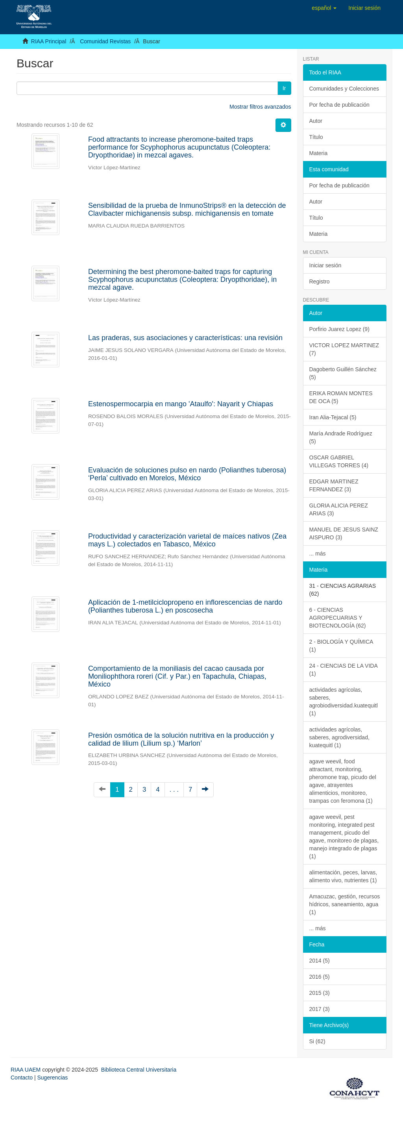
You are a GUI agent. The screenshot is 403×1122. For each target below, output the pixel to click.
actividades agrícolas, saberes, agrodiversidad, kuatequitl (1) (339, 737)
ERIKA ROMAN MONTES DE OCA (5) (341, 397)
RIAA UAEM (26, 1069)
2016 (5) (319, 977)
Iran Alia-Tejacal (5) (333, 417)
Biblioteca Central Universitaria (138, 1069)
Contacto (22, 1077)
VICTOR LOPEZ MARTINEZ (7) (344, 349)
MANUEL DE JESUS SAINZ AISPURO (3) (343, 533)
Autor (315, 121)
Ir (284, 88)
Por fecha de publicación (339, 105)
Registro (319, 281)
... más (317, 553)
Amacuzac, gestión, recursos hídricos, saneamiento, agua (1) (344, 904)
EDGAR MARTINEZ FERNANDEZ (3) (334, 485)
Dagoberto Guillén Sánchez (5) (343, 373)
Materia (318, 153)
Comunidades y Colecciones (344, 88)
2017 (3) (319, 1009)
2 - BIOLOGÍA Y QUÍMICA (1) (341, 646)
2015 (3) (319, 993)
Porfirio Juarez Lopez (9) (339, 329)
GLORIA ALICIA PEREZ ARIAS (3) (338, 509)
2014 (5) (319, 960)
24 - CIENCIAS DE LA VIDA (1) (343, 670)
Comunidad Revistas (105, 41)
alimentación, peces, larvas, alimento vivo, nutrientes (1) (343, 876)
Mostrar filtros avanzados (260, 107)
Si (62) (317, 1041)
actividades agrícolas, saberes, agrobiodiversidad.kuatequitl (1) (343, 702)
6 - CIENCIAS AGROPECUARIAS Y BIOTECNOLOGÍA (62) (337, 618)
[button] (324, 8)
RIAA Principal (48, 41)
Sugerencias (52, 1077)
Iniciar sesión (325, 265)
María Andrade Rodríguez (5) (340, 437)
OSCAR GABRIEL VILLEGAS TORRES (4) (338, 461)
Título (316, 137)
